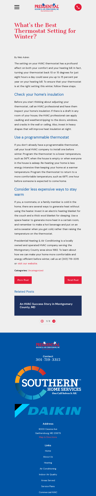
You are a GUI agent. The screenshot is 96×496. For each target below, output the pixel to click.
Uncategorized (35, 270)
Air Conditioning (48, 468)
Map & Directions (48, 437)
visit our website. (27, 263)
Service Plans (48, 486)
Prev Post (23, 280)
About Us (48, 456)
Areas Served (48, 480)
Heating (48, 462)
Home (48, 450)
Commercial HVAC (48, 492)
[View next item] (53, 321)
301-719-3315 (48, 359)
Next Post (73, 280)
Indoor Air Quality (48, 474)
